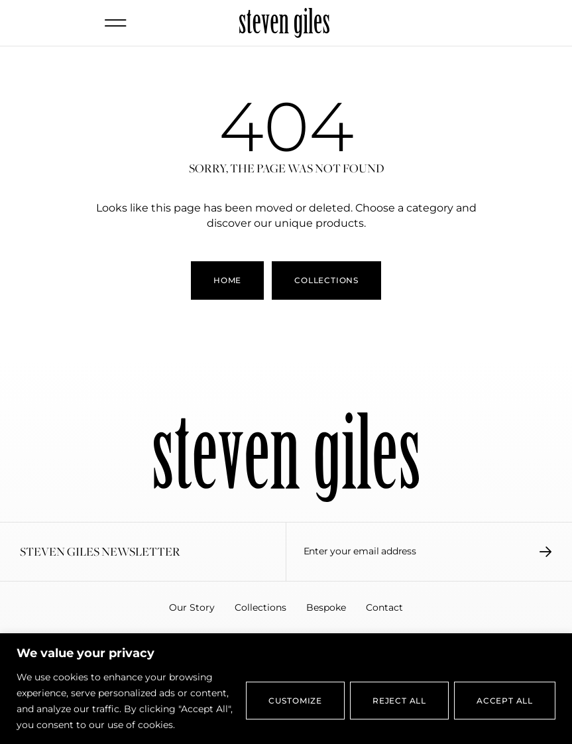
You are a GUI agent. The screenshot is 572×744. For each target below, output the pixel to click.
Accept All (505, 701)
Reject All (399, 701)
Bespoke (326, 607)
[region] (286, 688)
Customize (295, 701)
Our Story (192, 607)
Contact (384, 607)
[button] (116, 23)
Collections (260, 607)
